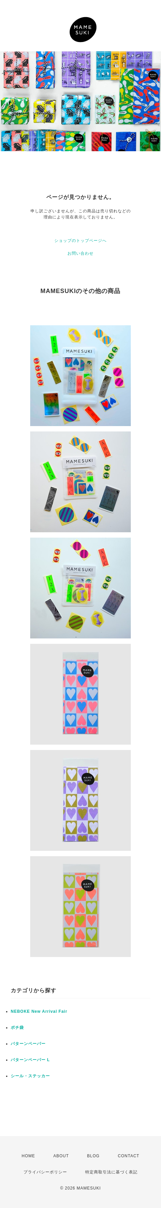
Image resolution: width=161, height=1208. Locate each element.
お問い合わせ (80, 253)
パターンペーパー (28, 1043)
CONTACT (128, 1156)
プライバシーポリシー (45, 1172)
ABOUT (61, 1156)
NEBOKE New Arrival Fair (39, 1011)
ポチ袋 (17, 1027)
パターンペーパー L (30, 1059)
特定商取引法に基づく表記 (111, 1172)
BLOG (93, 1156)
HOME (28, 1156)
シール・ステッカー (30, 1076)
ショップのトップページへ (80, 240)
